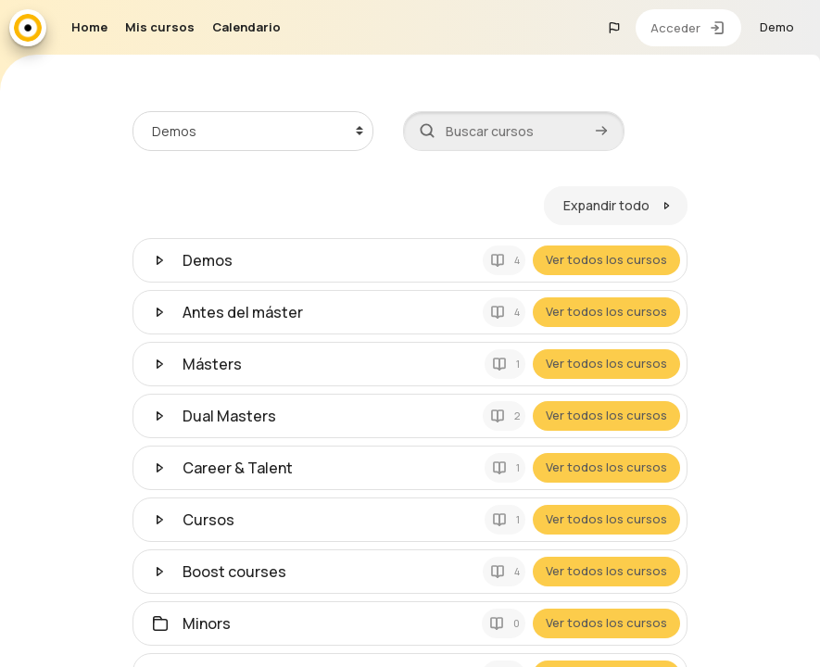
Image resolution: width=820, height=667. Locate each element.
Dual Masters (229, 415)
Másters (212, 363)
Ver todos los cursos (607, 259)
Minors (207, 622)
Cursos (208, 519)
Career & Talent (238, 467)
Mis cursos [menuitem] (160, 27)
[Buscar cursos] (513, 130)
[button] (614, 28)
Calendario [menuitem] (246, 27)
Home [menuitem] (89, 27)
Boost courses (234, 570)
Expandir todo (607, 205)
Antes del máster (243, 311)
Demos (208, 259)
